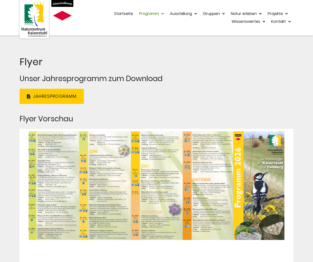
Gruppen (214, 14)
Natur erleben (246, 14)
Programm (151, 14)
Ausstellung (183, 14)
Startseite (123, 13)
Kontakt (281, 21)
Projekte (278, 14)
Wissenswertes (248, 21)
